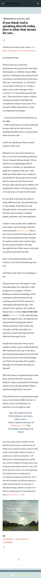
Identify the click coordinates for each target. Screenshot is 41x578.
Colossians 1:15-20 (15, 495)
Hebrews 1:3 (15, 315)
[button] (4, 40)
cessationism (8, 539)
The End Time (12, 3)
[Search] (38, 3)
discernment (8, 542)
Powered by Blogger (20, 575)
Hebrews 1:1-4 (22, 231)
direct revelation (21, 539)
